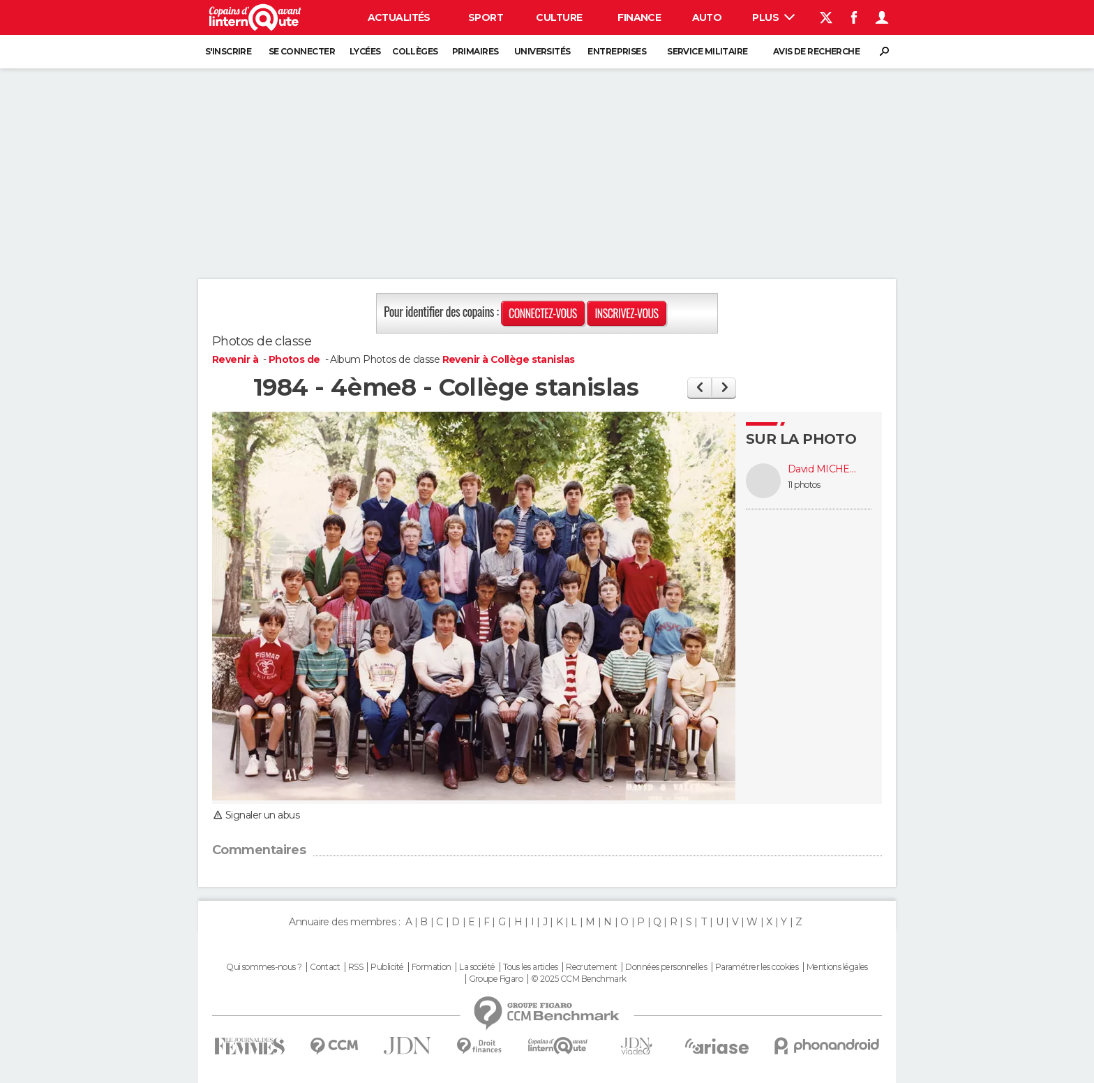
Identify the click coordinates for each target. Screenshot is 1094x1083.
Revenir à (236, 359)
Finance (639, 17)
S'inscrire (228, 51)
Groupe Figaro (496, 979)
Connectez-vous (543, 313)
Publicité (386, 967)
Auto (707, 17)
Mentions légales (837, 967)
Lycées (365, 51)
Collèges (415, 51)
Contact (325, 967)
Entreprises (616, 51)
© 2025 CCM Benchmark (579, 979)
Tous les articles (530, 967)
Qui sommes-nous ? (263, 967)
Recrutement (591, 967)
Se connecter (302, 51)
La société (477, 967)
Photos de (295, 359)
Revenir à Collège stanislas (508, 359)
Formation (431, 967)
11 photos (804, 484)
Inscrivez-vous (626, 313)
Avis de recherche (816, 51)
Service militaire (707, 51)
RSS (355, 967)
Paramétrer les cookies (757, 967)
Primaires (475, 51)
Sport (485, 17)
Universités (542, 51)
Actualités (399, 17)
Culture (559, 17)
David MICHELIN (822, 469)
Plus (773, 17)
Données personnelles (666, 967)
